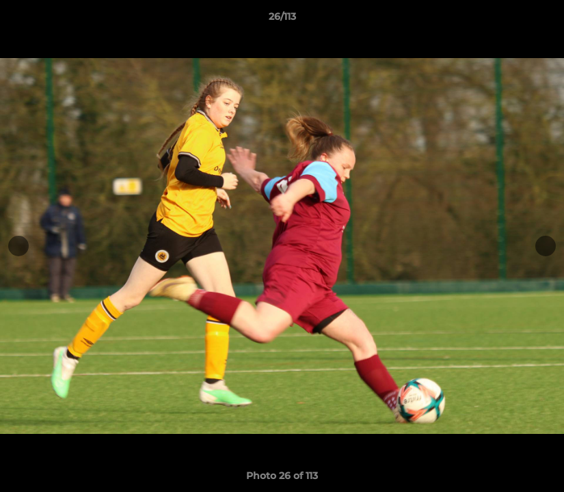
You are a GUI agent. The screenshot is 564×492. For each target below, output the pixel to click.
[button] (539, 20)
